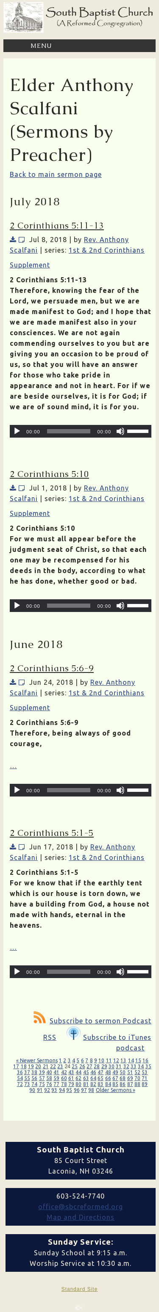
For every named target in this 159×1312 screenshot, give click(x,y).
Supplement (30, 265)
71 (145, 1078)
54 (20, 1078)
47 (100, 1072)
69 (130, 1078)
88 (137, 1084)
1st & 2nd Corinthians (107, 250)
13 (123, 1060)
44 (78, 1072)
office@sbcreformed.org (80, 1206)
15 (138, 1060)
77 (56, 1084)
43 (71, 1072)
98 (91, 1090)
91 (40, 1090)
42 (64, 1072)
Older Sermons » (115, 1090)
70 (137, 1078)
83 (100, 1084)
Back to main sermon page (56, 174)
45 (86, 1072)
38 (34, 1072)
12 (116, 1060)
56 (34, 1078)
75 (42, 1084)
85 (115, 1084)
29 (104, 1066)
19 (31, 1066)
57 (42, 1078)
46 (93, 1072)
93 (54, 1090)
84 (108, 1084)
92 (47, 1090)
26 (82, 1066)
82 (93, 1084)
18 (24, 1066)
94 (62, 1090)
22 (53, 1066)
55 (27, 1078)
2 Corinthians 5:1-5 (52, 832)
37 (27, 1072)
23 (60, 1066)
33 (134, 1066)
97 (84, 1090)
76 (49, 1084)
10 (101, 1060)
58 (49, 1078)
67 (115, 1078)
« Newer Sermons (37, 1060)
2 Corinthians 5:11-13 (57, 225)
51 (130, 1072)
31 (119, 1066)
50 (123, 1072)
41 (56, 1072)
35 (148, 1066)
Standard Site (79, 1289)
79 (71, 1084)
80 (78, 1084)
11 (109, 1060)
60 (64, 1078)
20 (38, 1066)
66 (108, 1078)
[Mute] (120, 431)
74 (34, 1084)
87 (130, 1084)
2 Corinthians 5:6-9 (52, 668)
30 (111, 1066)
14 (131, 1060)
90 (32, 1090)
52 (137, 1072)
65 (100, 1078)
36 (20, 1072)
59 (56, 1078)
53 (145, 1072)
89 (145, 1084)
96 (77, 1090)
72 (20, 1084)
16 (145, 1060)
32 (126, 1066)
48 (108, 1072)
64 (93, 1078)
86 (123, 1084)
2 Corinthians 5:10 (49, 474)
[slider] (69, 431)
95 (69, 1090)
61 (71, 1078)
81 (86, 1084)
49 (115, 1072)
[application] (80, 431)
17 (16, 1066)
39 (42, 1072)
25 (75, 1066)
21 (46, 1066)
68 (123, 1078)
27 (89, 1066)
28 (97, 1066)
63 (86, 1078)
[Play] (17, 431)
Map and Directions (80, 1217)
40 (49, 1072)
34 (141, 1066)
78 (64, 1084)
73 (27, 1084)
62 (78, 1078)
